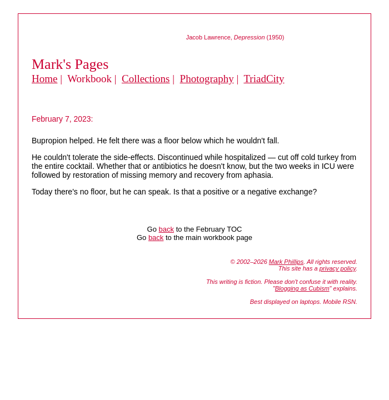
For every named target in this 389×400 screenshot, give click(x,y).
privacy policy (338, 268)
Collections (146, 78)
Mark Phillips (286, 261)
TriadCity (263, 78)
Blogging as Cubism (302, 288)
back (166, 229)
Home (44, 78)
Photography (207, 78)
